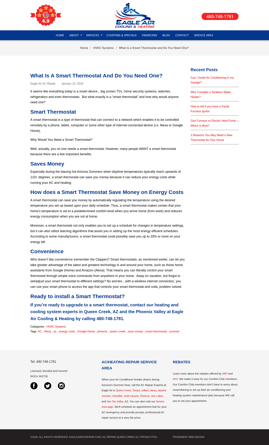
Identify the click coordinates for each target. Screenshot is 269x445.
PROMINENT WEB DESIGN (188, 437)
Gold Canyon (131, 396)
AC (40, 331)
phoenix (102, 331)
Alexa (47, 331)
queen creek (117, 331)
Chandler (117, 396)
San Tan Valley (115, 401)
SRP (224, 373)
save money (135, 331)
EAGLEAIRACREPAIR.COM (85, 437)
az (54, 331)
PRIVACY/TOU (148, 437)
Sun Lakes (157, 396)
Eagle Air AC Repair (43, 83)
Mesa (153, 390)
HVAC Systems (103, 47)
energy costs (67, 331)
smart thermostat (156, 331)
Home (84, 47)
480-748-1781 (220, 16)
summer (174, 331)
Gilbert (145, 390)
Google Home (86, 331)
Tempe (136, 390)
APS (175, 379)
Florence (145, 396)
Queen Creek (123, 390)
